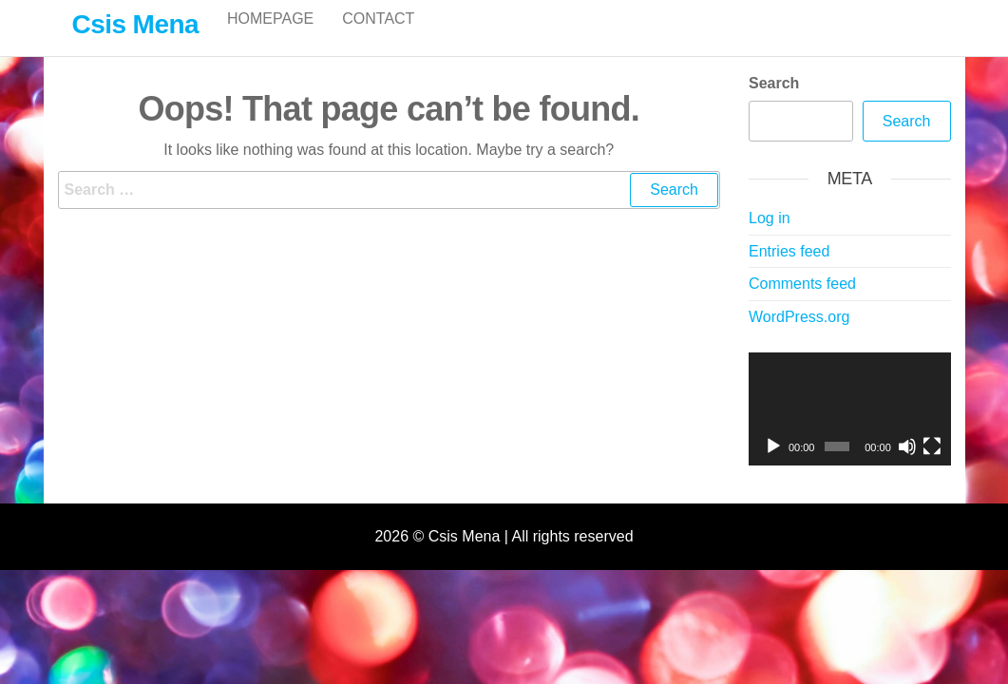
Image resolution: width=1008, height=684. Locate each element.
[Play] (773, 466)
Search (774, 103)
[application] (850, 429)
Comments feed (802, 303)
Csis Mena (135, 24)
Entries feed (789, 271)
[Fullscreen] (931, 466)
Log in (769, 238)
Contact (378, 37)
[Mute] (907, 466)
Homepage (270, 37)
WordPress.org (799, 337)
